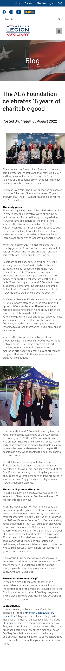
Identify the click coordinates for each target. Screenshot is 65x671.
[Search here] (32, 19)
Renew (29, 3)
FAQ (60, 3)
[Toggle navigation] (59, 31)
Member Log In (45, 3)
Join (18, 3)
